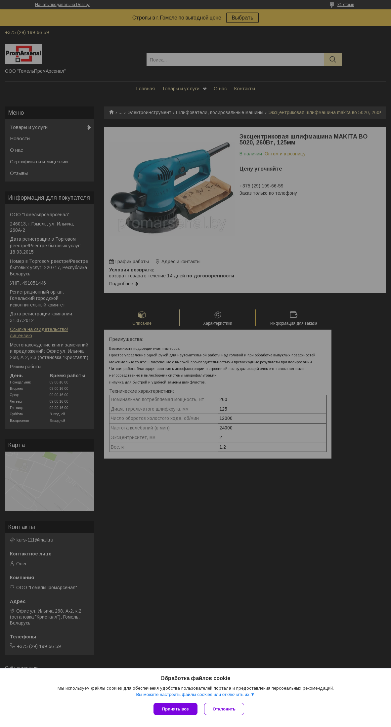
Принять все (175, 709)
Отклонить (224, 709)
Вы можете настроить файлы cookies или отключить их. (193, 694)
